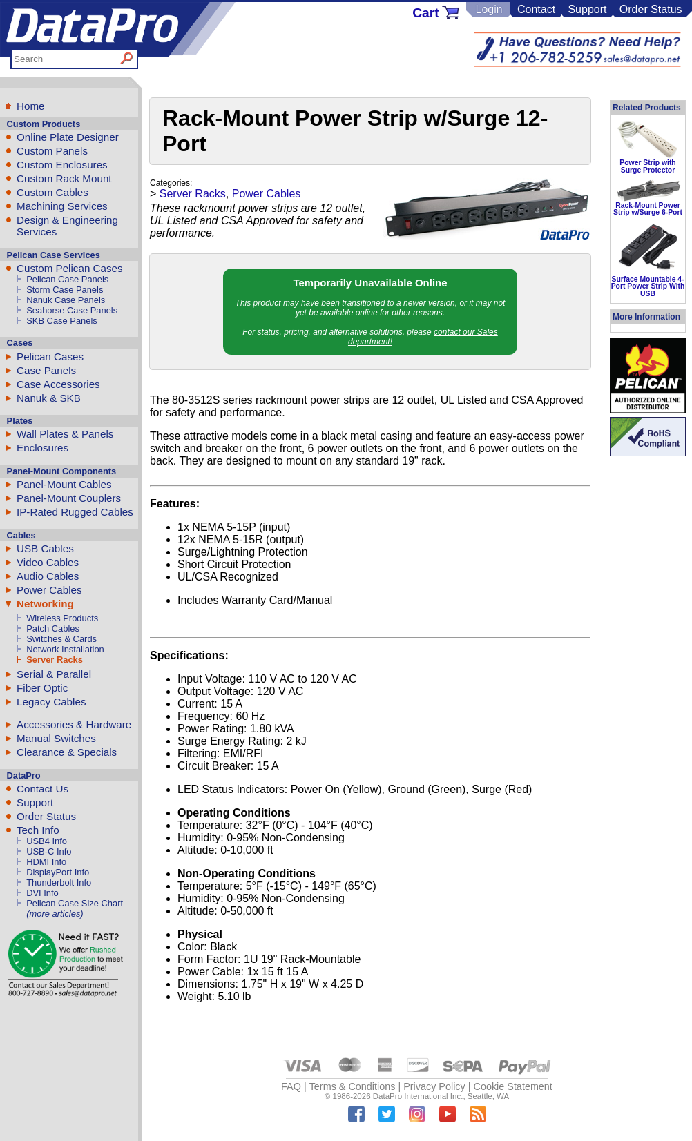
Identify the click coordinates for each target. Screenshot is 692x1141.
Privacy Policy (434, 1086)
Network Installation (65, 649)
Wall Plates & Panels (65, 434)
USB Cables (45, 548)
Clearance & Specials (67, 752)
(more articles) (54, 913)
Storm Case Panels (64, 289)
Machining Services (62, 206)
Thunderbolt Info (58, 882)
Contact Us (42, 788)
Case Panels (46, 370)
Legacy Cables (51, 702)
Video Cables (48, 562)
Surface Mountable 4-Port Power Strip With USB (648, 286)
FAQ (291, 1086)
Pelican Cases (50, 356)
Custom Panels (52, 151)
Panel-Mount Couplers (69, 498)
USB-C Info (48, 851)
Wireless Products (62, 618)
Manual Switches (56, 738)
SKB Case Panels (61, 320)
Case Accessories (58, 384)
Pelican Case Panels (67, 279)
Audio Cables (48, 576)
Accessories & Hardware (74, 724)
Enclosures (42, 448)
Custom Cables (52, 192)
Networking (45, 603)
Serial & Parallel (54, 674)
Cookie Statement (512, 1086)
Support (587, 9)
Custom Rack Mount (64, 178)
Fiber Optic (42, 688)
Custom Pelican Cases (70, 268)
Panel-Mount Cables (64, 484)
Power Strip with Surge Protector (647, 166)
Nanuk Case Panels (65, 300)
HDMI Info (46, 862)
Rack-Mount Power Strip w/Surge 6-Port (647, 209)
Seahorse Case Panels (71, 310)
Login (488, 9)
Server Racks (54, 659)
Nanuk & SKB (49, 398)
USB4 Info (46, 841)
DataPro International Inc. (418, 1096)
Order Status (650, 9)
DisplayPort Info (57, 872)
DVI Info (42, 893)
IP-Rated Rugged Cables (75, 512)
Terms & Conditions (352, 1086)
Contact (536, 9)
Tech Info (38, 830)
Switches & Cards (61, 639)
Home (31, 106)
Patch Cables (52, 628)
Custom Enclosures (62, 164)
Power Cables (49, 590)
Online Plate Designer (68, 137)
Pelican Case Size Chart (74, 903)
